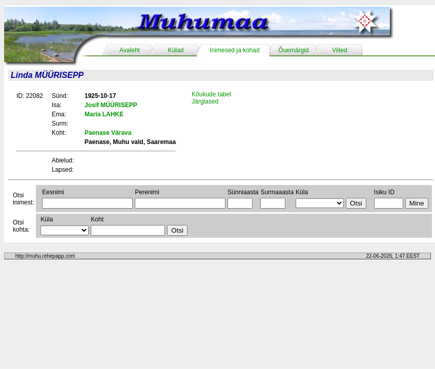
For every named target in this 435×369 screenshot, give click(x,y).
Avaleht (129, 50)
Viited (339, 50)
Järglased (205, 101)
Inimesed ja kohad (234, 50)
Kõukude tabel (211, 94)
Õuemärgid (293, 50)
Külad (176, 50)
